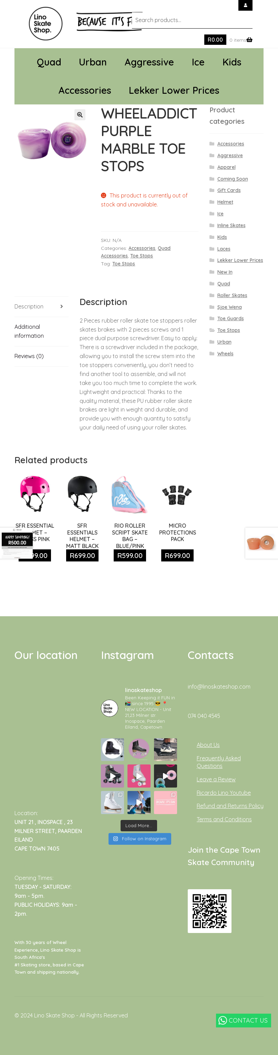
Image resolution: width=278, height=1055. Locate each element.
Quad (49, 62)
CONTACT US (243, 1020)
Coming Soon (232, 179)
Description (28, 306)
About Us (208, 744)
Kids (232, 62)
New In (225, 272)
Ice (198, 62)
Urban (93, 62)
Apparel (226, 167)
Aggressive (149, 62)
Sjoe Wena (229, 307)
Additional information (29, 331)
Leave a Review (216, 779)
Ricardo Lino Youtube (224, 792)
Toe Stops (141, 256)
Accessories (85, 90)
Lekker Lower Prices (174, 90)
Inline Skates (231, 225)
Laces (223, 249)
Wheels (225, 354)
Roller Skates (232, 295)
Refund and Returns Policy (230, 805)
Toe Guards (230, 318)
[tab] (41, 307)
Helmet (225, 202)
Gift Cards (229, 190)
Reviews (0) (29, 356)
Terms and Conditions (224, 819)
